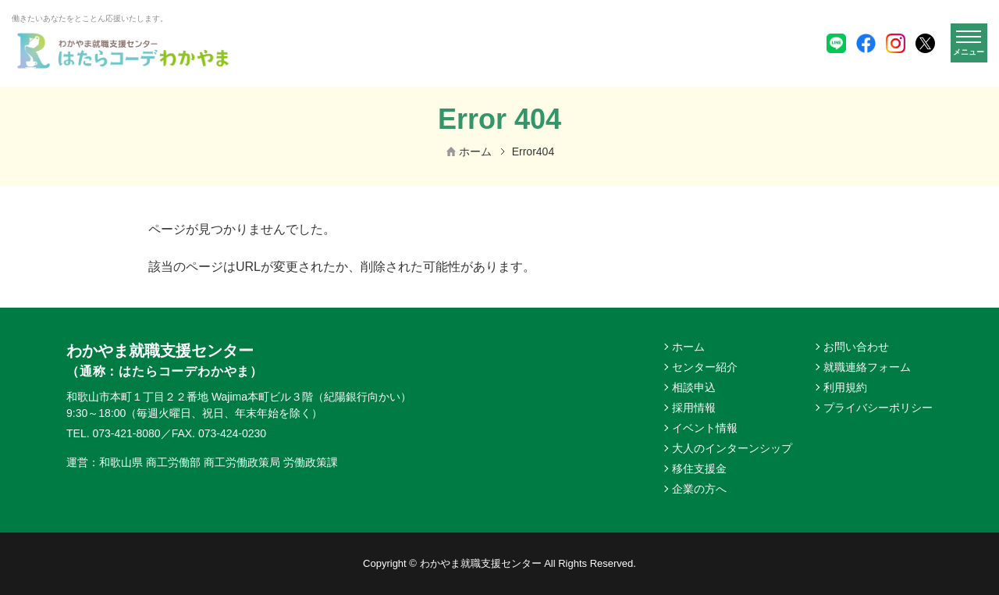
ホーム (475, 151)
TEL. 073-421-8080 (113, 433)
